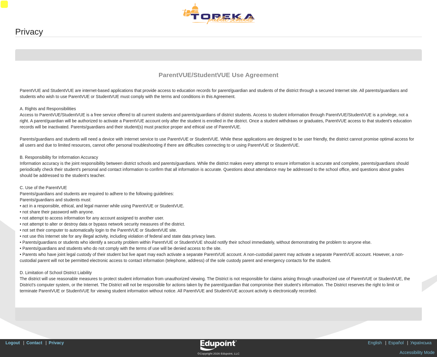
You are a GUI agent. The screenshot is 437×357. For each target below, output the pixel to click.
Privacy (56, 342)
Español (396, 342)
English (375, 342)
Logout (12, 342)
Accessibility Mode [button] (417, 352)
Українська (421, 342)
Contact (34, 342)
